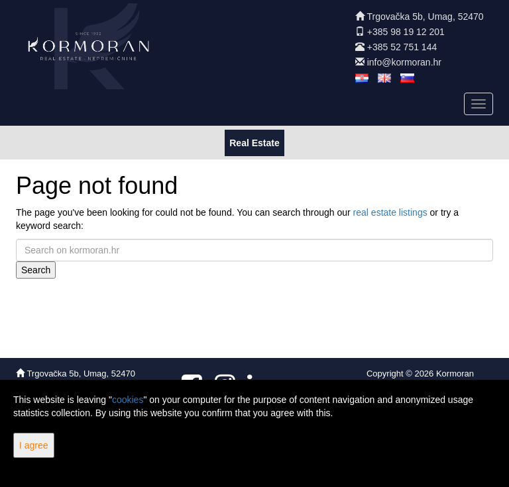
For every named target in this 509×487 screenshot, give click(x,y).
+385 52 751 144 (402, 47)
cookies (127, 399)
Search (35, 270)
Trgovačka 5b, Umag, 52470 (425, 16)
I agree (33, 445)
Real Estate (254, 142)
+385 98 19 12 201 (406, 31)
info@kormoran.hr (404, 62)
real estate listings (390, 212)
